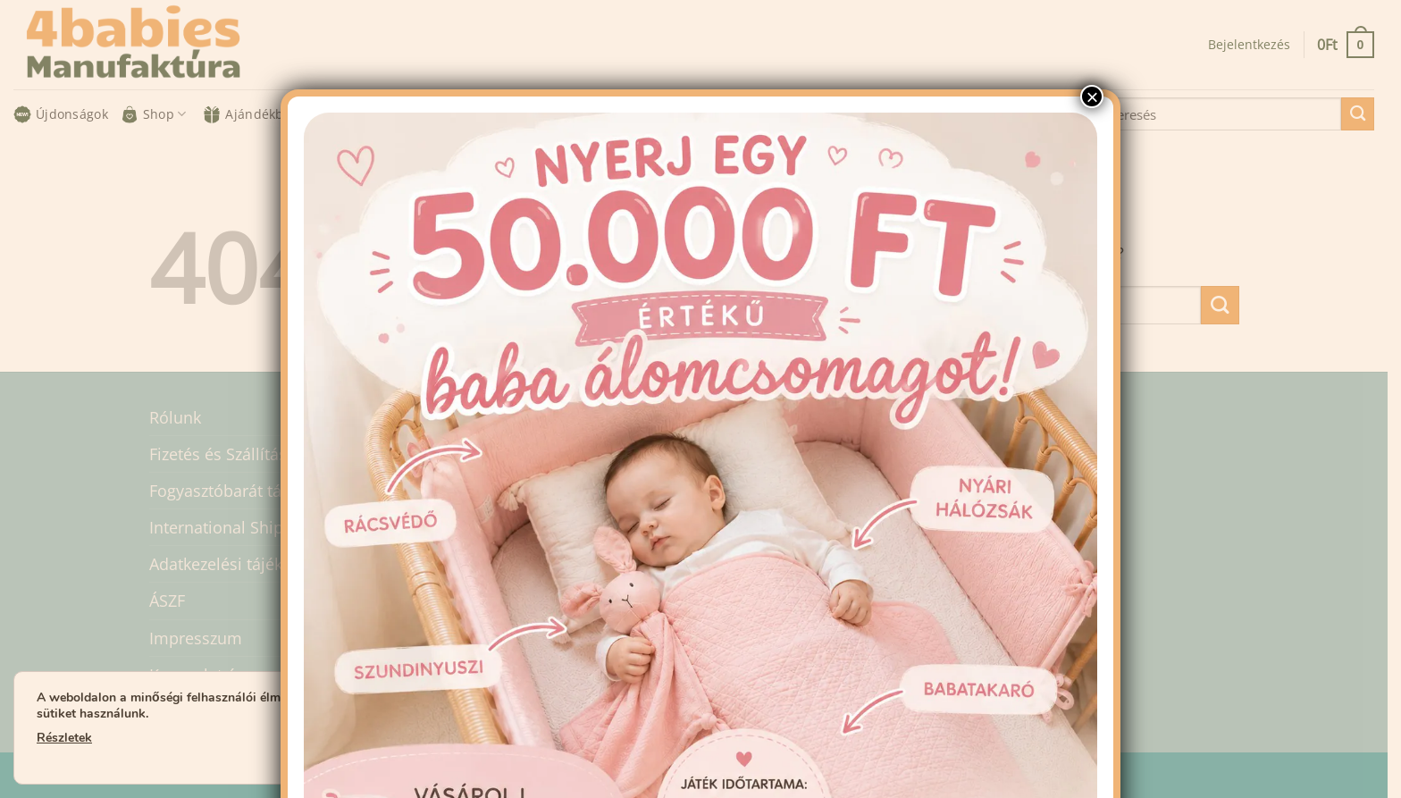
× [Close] (1092, 96)
